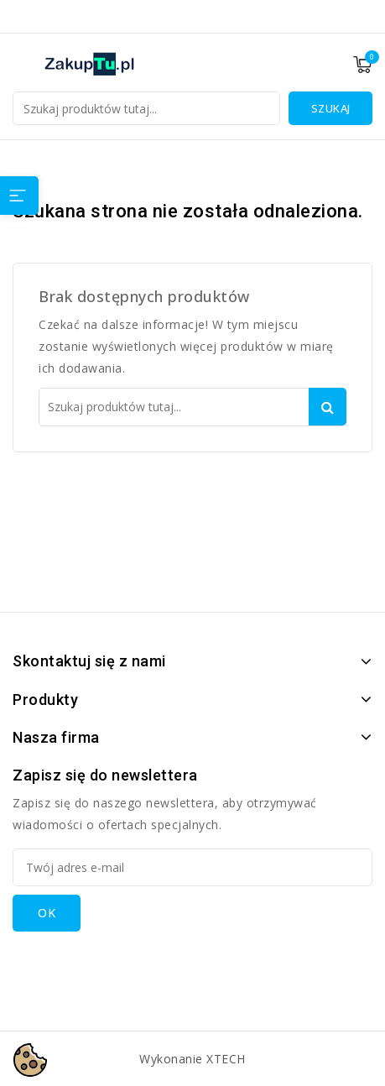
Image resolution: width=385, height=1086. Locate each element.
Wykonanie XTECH (192, 1059)
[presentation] (140, 964)
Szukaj (331, 108)
